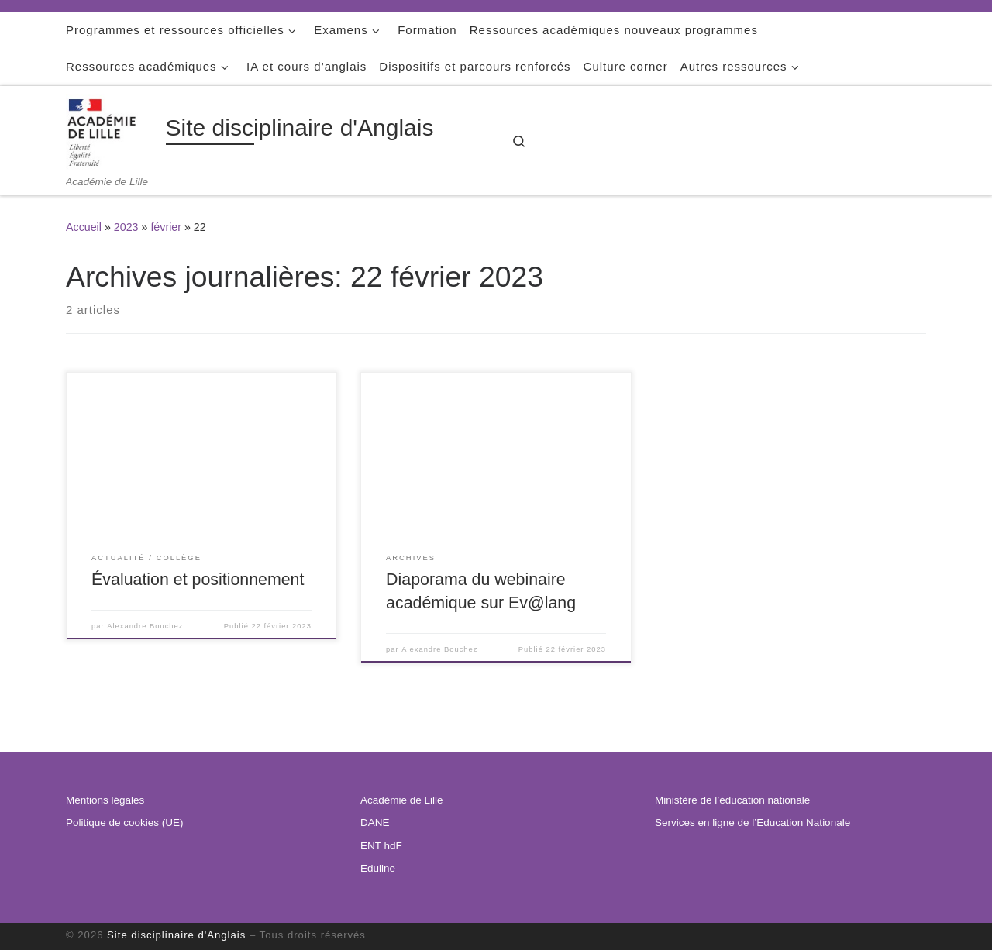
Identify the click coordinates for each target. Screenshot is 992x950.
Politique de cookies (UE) (125, 822)
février (165, 227)
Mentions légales (105, 800)
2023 (126, 227)
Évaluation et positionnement (197, 579)
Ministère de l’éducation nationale (732, 800)
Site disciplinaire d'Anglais (176, 935)
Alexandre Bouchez (145, 626)
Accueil (84, 227)
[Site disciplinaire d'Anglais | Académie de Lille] (113, 130)
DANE (375, 822)
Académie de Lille (401, 800)
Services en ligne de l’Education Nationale (752, 822)
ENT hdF (381, 846)
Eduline (377, 868)
